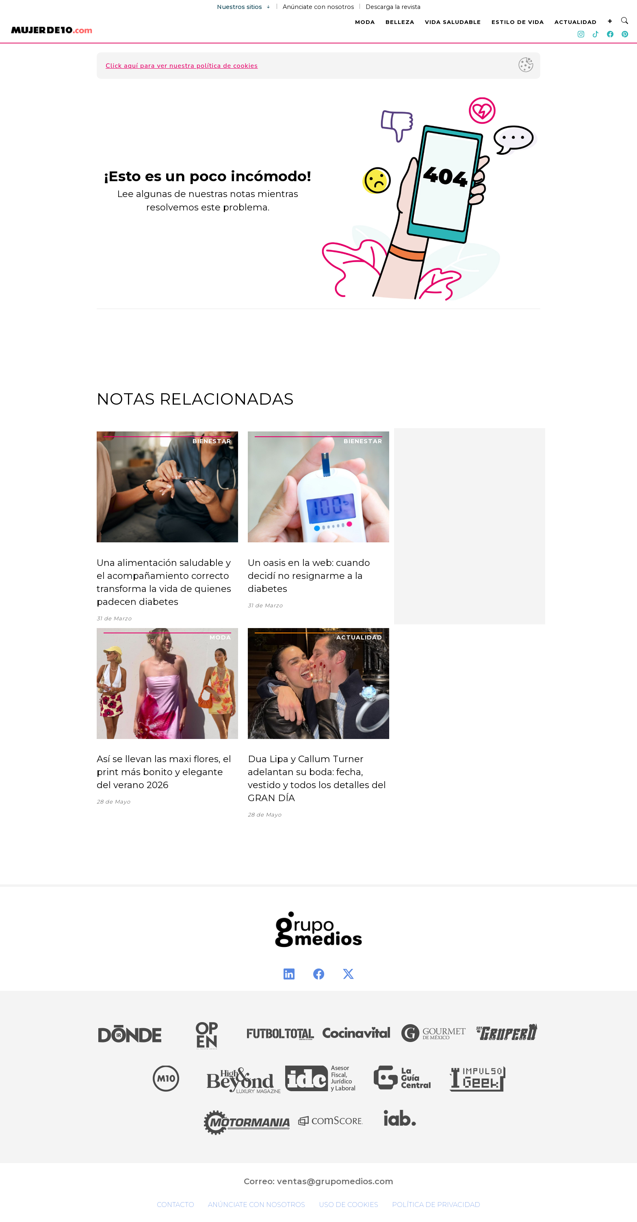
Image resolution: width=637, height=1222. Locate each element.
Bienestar (212, 441)
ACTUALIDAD (576, 22)
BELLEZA (400, 22)
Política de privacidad (436, 1205)
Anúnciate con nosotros (318, 7)
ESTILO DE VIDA (518, 22)
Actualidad (359, 637)
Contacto (175, 1205)
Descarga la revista (393, 7)
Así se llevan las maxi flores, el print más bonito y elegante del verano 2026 (164, 772)
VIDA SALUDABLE (453, 22)
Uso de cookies (348, 1205)
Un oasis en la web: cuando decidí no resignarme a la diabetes (309, 575)
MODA (365, 22)
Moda (220, 637)
